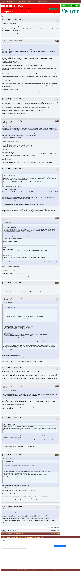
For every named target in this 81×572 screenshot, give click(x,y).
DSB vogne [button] (21, 1)
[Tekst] (14, 544)
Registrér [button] (55, 8)
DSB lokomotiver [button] (13, 1)
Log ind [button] (50, 8)
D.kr (18, 62)
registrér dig (30, 8)
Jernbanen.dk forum (12, 5)
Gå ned (4, 16)
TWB (4, 42)
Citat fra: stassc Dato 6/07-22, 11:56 (8, 126)
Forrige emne (50, 13)
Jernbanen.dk (4, 1)
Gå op (4, 530)
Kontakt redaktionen (58, 569)
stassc (4, 20)
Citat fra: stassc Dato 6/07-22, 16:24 (8, 458)
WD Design (21, 533)
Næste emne (56, 13)
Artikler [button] (39, 1)
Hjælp (51, 533)
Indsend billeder (62, 546)
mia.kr (17, 270)
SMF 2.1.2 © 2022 (4, 533)
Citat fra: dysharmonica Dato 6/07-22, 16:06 (10, 390)
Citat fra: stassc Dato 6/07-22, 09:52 (8, 45)
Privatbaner (28, 1)
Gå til (49, 530)
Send (56, 546)
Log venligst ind (21, 8)
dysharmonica (5, 369)
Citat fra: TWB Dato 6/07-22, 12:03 (8, 172)
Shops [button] (44, 1)
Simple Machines (11, 533)
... (13, 16)
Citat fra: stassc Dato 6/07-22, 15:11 (8, 222)
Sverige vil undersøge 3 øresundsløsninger (12, 19)
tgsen (4, 508)
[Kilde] (40, 540)
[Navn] (40, 543)
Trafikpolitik (6, 11)
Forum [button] (34, 1)
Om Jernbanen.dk (49, 569)
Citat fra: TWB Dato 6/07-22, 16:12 (8, 421)
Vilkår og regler (57, 533)
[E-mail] (40, 546)
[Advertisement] (40, 559)
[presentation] (63, 541)
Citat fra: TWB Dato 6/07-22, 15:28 (8, 302)
